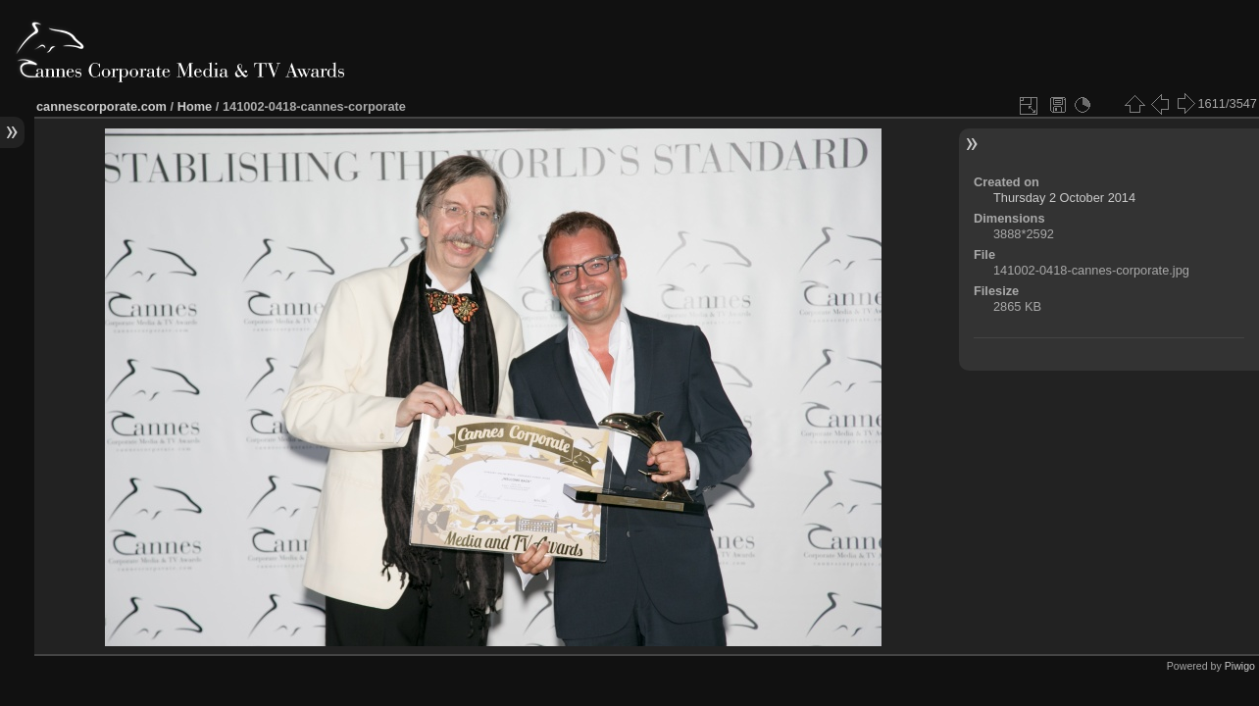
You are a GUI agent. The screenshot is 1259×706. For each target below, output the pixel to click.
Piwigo (1240, 666)
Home (195, 106)
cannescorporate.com (101, 106)
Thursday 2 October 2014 (1064, 197)
